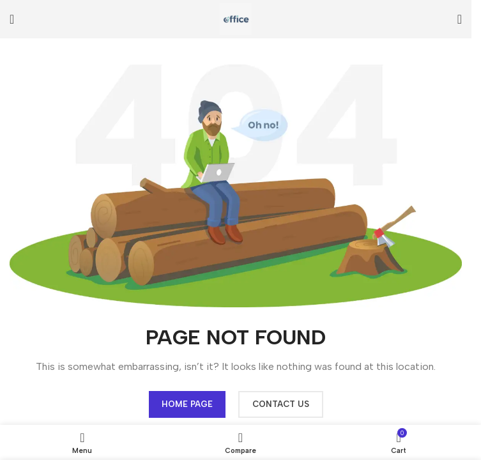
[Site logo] (236, 18)
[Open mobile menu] (11, 19)
